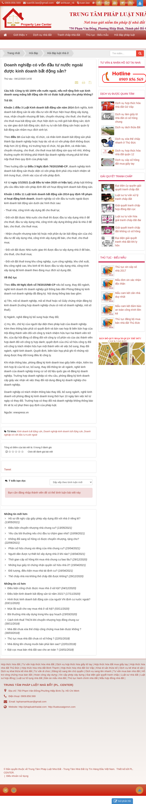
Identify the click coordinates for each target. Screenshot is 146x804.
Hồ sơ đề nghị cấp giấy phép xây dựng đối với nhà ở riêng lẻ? (44, 518)
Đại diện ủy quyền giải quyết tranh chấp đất (128, 187)
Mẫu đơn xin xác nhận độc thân (128, 281)
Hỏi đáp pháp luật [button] (124, 34)
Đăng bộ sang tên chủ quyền (68, 671)
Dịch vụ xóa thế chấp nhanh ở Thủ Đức (127, 140)
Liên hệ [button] (8, 45)
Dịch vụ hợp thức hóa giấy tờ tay (74, 664)
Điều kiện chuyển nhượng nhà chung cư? (32, 527)
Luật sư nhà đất (129, 674)
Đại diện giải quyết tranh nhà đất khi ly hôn (126, 242)
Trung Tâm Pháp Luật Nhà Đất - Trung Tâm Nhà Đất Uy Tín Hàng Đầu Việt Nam (71, 769)
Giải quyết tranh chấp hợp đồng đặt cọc (127, 207)
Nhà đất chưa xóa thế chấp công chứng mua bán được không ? (44, 629)
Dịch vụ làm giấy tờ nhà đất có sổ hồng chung (126, 118)
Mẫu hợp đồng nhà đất (112, 678)
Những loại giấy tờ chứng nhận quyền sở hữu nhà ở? (39, 565)
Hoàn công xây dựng (46, 674)
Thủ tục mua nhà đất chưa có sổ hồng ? (30, 638)
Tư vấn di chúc (42, 671)
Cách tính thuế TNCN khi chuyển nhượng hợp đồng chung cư (43, 619)
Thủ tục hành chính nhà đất (83, 678)
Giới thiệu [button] (20, 36)
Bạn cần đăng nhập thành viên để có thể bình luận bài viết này (44, 492)
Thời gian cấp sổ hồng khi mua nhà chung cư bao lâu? (40, 559)
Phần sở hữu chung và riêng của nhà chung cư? (36, 548)
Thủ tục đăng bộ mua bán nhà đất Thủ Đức (127, 321)
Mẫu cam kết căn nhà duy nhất (127, 294)
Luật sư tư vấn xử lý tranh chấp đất (127, 197)
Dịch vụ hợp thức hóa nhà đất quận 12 (128, 152)
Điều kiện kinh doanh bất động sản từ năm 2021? (36, 593)
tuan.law (85, 2)
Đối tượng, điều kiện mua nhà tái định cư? (32, 570)
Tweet (7, 469)
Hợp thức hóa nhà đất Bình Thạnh (41, 667)
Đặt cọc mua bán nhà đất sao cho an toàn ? (32, 649)
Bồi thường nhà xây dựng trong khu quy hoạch (34, 614)
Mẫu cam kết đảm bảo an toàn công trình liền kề (128, 310)
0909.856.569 (13, 2)
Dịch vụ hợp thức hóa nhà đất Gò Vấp (128, 105)
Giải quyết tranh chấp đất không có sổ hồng (127, 229)
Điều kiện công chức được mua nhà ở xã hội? (34, 588)
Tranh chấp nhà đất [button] (68, 34)
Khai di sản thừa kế (106, 667)
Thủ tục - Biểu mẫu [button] (97, 34)
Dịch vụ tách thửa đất (127, 127)
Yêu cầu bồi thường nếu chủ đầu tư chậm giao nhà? (38, 533)
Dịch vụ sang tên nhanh (99, 671)
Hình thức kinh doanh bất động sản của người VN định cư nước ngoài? (48, 599)
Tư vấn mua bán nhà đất (126, 671)
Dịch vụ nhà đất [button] (42, 34)
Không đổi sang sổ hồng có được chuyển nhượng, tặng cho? (43, 538)
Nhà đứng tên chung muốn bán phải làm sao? (34, 644)
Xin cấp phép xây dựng (71, 674)
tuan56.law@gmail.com (40, 2)
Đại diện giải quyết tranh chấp (103, 674)
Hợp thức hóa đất (10, 664)
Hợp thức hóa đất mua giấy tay (111, 664)
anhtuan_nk (67, 2)
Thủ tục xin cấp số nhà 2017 (126, 268)
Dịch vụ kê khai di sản (132, 667)
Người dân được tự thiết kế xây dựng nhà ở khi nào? (39, 553)
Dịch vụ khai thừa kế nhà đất (16, 671)
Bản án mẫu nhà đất (55, 678)
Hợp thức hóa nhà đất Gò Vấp (77, 667)
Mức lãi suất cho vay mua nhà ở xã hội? (30, 608)
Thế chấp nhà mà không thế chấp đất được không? (38, 576)
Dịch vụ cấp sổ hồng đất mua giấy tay (127, 161)
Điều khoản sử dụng (17, 776)
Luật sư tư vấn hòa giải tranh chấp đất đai (128, 218)
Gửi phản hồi (122, 801)
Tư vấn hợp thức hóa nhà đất (38, 664)
